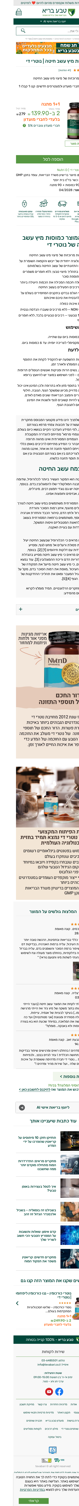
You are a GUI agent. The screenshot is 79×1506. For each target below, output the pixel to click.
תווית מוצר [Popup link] (63, 143)
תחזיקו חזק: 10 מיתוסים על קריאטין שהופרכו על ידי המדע (24, 1142)
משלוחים (71, 1404)
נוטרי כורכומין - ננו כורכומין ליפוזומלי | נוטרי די (29, 1295)
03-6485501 (36, 1360)
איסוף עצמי (66, 1412)
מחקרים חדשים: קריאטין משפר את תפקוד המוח (26, 1259)
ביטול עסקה (41, 1436)
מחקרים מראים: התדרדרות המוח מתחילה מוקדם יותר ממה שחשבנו (24, 1165)
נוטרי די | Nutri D (55, 170)
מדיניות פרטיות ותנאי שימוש (25, 1412)
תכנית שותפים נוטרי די (60, 1428)
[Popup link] (63, 121)
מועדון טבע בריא (41, 1420)
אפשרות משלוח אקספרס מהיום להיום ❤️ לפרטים (39, 3)
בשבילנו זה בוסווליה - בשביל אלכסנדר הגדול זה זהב (23, 1212)
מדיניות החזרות (45, 1404)
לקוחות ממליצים (19, 1428)
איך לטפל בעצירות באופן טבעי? (25, 1188)
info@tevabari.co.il (36, 1364)
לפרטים (29, 1312)
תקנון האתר (50, 1412)
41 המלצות (51, 70)
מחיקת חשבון (13, 1404)
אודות (60, 1404)
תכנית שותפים (21, 1420)
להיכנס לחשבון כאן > (21, 1089)
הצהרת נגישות (62, 1420)
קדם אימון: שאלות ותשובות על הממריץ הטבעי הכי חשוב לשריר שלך (23, 1236)
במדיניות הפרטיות (18, 1490)
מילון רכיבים (37, 1428)
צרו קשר (28, 1404)
